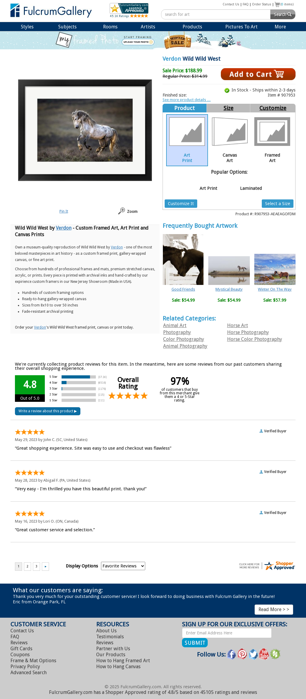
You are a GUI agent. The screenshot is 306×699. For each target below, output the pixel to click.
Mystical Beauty (229, 289)
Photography (177, 332)
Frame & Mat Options (33, 660)
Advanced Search (28, 672)
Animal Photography (185, 346)
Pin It (63, 211)
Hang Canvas (118, 666)
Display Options (82, 566)
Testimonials (110, 637)
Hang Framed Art (123, 660)
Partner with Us (113, 648)
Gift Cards (21, 648)
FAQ (246, 4)
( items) (287, 4)
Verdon (172, 59)
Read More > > (273, 609)
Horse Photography (248, 332)
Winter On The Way (275, 289)
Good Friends (183, 289)
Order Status (261, 4)
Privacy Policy (25, 666)
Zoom (132, 211)
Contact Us (231, 4)
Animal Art (174, 325)
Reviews (18, 642)
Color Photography (183, 339)
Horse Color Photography (254, 339)
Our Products (110, 654)
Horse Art (237, 325)
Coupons (20, 654)
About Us (106, 631)
